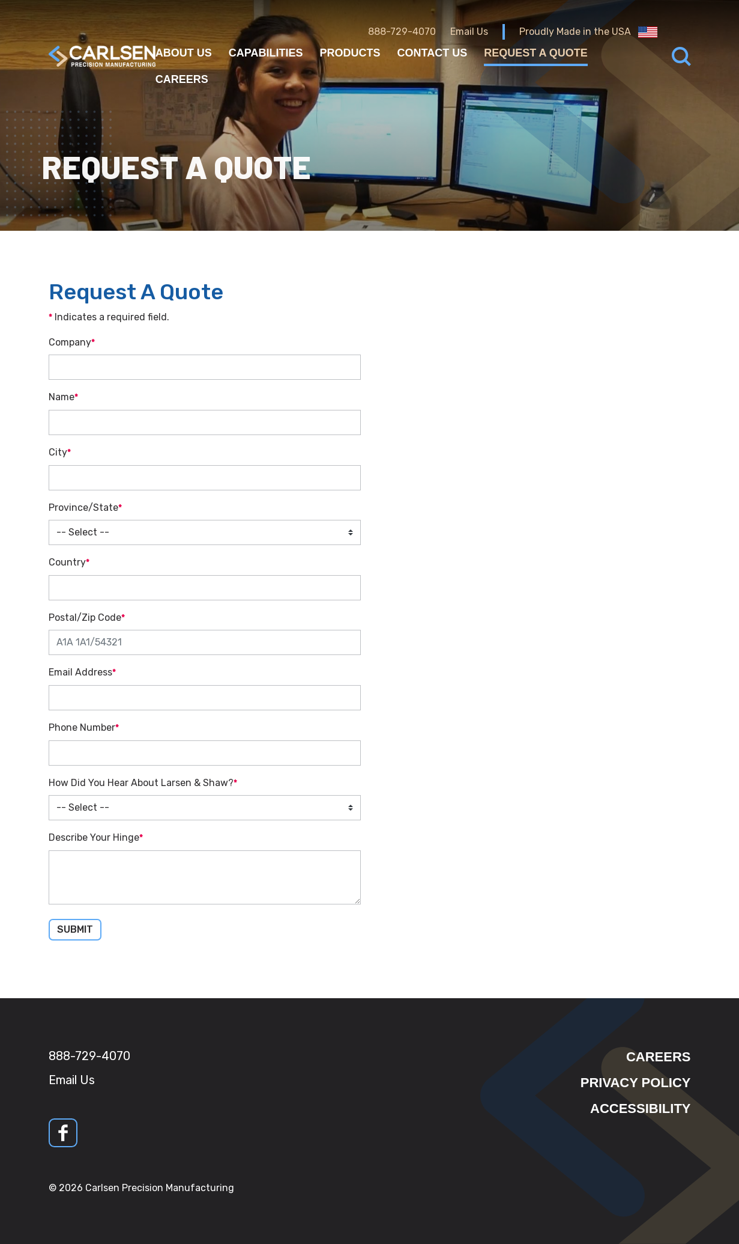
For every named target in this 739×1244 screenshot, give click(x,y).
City (58, 452)
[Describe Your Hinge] (205, 877)
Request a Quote (536, 53)
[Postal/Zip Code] (205, 642)
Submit (75, 929)
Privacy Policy (636, 1082)
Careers (181, 79)
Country (67, 562)
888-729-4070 (402, 31)
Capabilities (266, 53)
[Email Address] (205, 697)
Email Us (469, 31)
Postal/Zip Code (85, 617)
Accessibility (640, 1108)
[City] (205, 477)
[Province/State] (205, 532)
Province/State (83, 507)
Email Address (80, 672)
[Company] (205, 367)
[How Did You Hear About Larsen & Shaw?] (205, 807)
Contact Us (432, 53)
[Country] (205, 587)
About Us (183, 53)
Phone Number (82, 727)
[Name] (205, 422)
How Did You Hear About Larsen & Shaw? (141, 782)
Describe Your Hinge (94, 837)
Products (350, 53)
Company (70, 342)
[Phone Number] (205, 753)
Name (61, 397)
